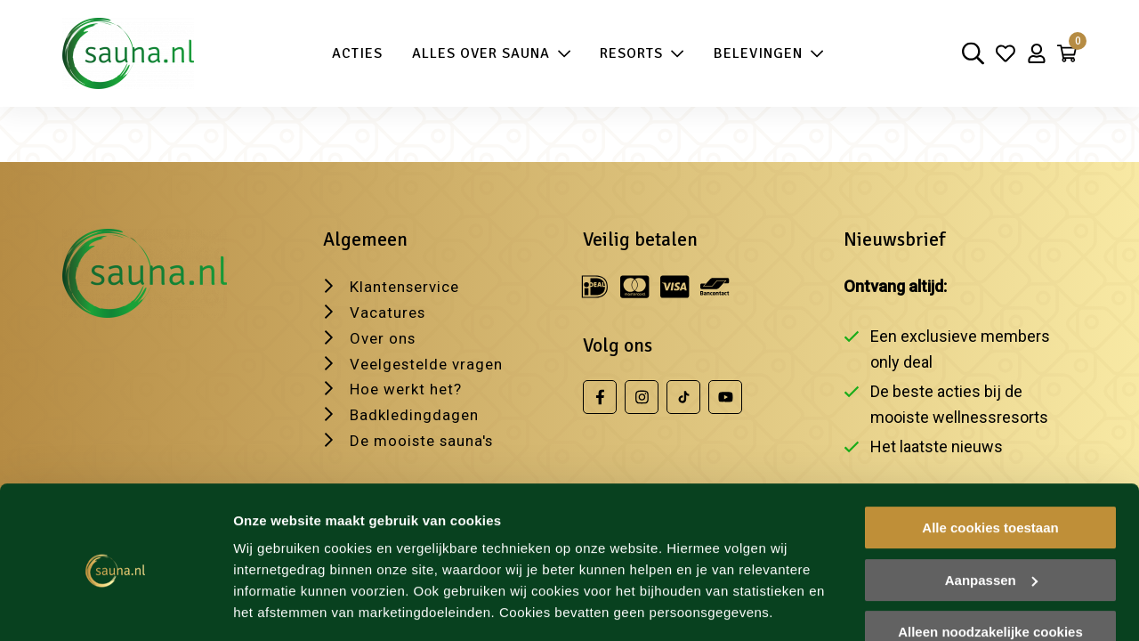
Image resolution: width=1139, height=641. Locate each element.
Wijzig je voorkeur (291, 605)
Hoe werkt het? (410, 386)
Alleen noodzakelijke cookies (990, 576)
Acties (352, 53)
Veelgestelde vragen (431, 361)
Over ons (385, 335)
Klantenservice (409, 283)
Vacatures (390, 309)
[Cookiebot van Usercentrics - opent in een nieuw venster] (115, 606)
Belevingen (764, 54)
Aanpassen (991, 523)
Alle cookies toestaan (990, 472)
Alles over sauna (487, 54)
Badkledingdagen (417, 411)
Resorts (637, 54)
